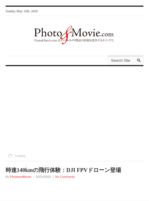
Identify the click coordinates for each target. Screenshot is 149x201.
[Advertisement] (74, 108)
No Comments (65, 176)
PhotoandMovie (20, 176)
